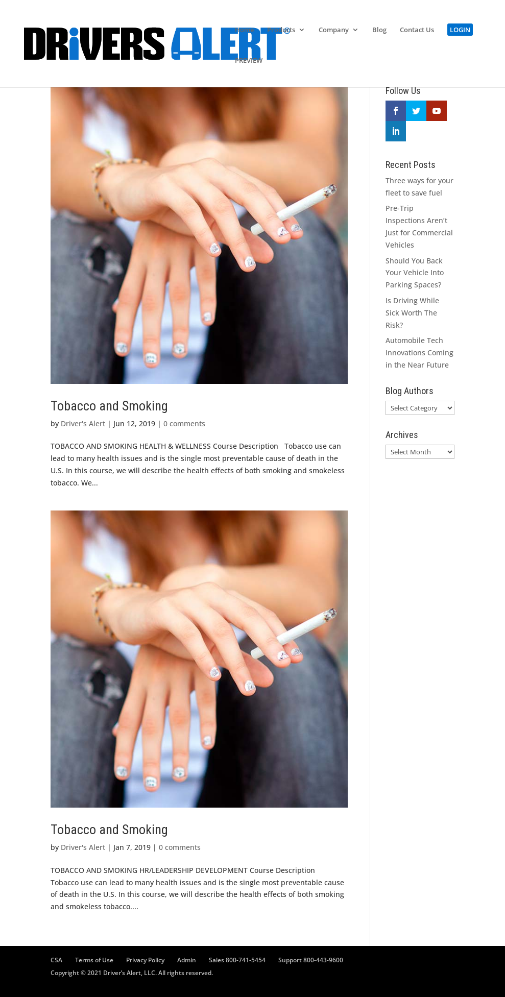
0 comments (184, 423)
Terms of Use (94, 960)
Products (281, 30)
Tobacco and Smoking (109, 406)
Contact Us (417, 30)
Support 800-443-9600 (310, 960)
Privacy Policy (145, 960)
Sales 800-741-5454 (237, 960)
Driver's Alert (83, 423)
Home (244, 30)
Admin (186, 960)
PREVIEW (248, 61)
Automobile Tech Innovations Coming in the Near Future (419, 352)
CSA (56, 960)
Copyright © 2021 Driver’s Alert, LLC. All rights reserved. (132, 972)
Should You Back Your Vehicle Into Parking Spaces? (415, 273)
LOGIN (460, 29)
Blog (379, 30)
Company (334, 30)
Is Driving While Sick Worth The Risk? (412, 313)
